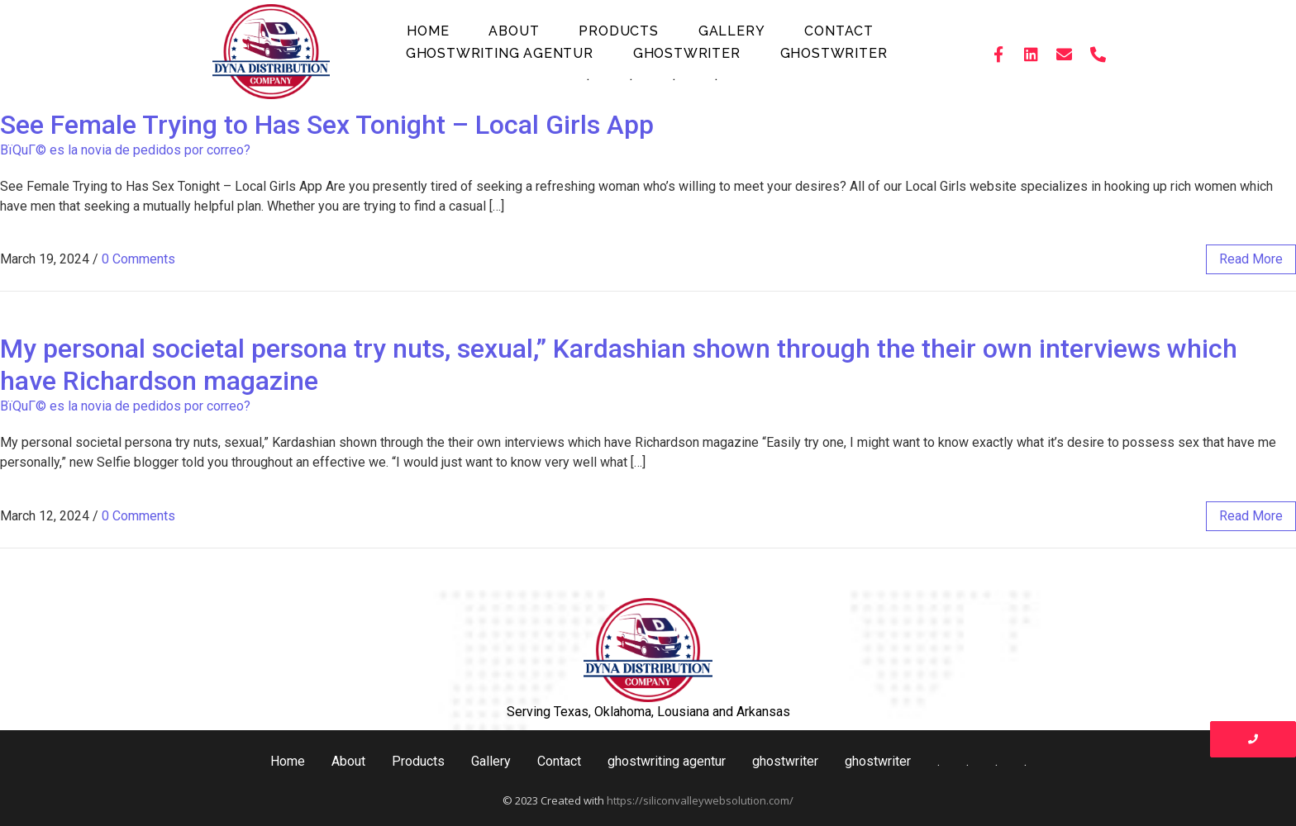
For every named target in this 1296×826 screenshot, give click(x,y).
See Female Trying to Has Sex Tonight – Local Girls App (327, 124)
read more (1251, 259)
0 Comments (138, 259)
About (513, 31)
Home (428, 31)
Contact (839, 31)
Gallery (731, 31)
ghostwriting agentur (499, 53)
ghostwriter (687, 53)
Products (618, 31)
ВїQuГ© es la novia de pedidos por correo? (125, 150)
